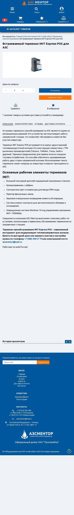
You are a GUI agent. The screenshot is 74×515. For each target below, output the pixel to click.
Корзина (20, 19)
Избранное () (41, 19)
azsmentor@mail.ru (24, 419)
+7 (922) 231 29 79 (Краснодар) (21, 415)
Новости (21, 381)
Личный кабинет (22, 397)
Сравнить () (63, 19)
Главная (19, 36)
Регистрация (21, 399)
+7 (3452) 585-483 (24, 410)
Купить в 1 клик (55, 97)
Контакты (22, 386)
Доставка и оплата (22, 384)
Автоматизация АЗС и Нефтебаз (37, 36)
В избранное (53, 107)
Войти (61, 10)
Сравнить (15, 107)
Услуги (21, 379)
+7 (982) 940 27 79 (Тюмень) (21, 413)
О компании (22, 376)
